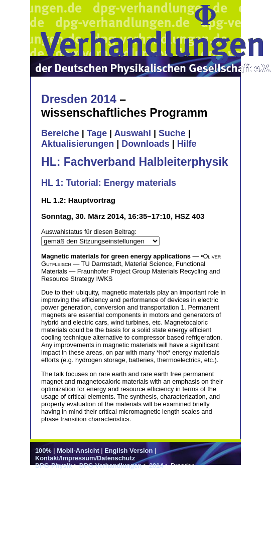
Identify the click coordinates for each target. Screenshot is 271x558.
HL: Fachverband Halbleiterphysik (134, 161)
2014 (156, 465)
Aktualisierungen (77, 144)
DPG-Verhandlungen (110, 465)
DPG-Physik (53, 465)
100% (43, 450)
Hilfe (187, 144)
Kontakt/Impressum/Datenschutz (85, 458)
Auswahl (132, 133)
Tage (97, 133)
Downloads (145, 144)
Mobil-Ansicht (78, 450)
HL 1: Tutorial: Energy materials (108, 183)
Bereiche (60, 133)
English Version (128, 450)
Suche (172, 133)
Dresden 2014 (78, 99)
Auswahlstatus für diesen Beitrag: (89, 231)
